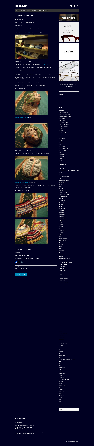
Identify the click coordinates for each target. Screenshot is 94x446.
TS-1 (60, 365)
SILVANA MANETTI (63, 335)
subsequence (61, 339)
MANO (60, 246)
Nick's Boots (61, 272)
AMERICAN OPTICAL (63, 112)
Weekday (61, 381)
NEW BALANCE (62, 270)
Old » (24, 274)
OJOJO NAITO (62, 280)
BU (59, 136)
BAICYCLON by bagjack (64, 124)
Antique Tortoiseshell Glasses (65, 116)
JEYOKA (60, 206)
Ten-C (60, 353)
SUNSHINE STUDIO (63, 343)
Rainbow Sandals (62, 300)
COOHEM (61, 158)
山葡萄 (60, 397)
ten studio (61, 351)
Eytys (60, 178)
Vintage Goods (62, 373)
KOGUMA (61, 226)
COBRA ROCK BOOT (63, 148)
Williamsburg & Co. (63, 385)
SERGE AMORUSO (63, 333)
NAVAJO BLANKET (63, 264)
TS (59, 363)
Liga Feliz (46, 64)
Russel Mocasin (62, 313)
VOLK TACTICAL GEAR (64, 379)
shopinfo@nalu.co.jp (22, 428)
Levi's (60, 236)
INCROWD (61, 198)
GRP (60, 186)
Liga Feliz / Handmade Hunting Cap (22, 182)
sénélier (60, 331)
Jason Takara (61, 202)
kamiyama (61, 220)
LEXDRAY (61, 242)
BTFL (60, 134)
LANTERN (61, 234)
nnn (59, 276)
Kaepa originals (62, 218)
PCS (60, 286)
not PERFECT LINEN (63, 278)
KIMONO (61, 224)
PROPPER (61, 296)
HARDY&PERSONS (63, 190)
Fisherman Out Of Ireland (64, 180)
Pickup (28, 10)
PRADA (60, 292)
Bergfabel (61, 130)
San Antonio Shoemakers (64, 319)
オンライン (28, 32)
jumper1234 (61, 212)
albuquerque (61, 110)
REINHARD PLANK (63, 305)
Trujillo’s (60, 361)
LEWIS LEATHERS (63, 240)
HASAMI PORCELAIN (63, 192)
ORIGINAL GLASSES (63, 282)
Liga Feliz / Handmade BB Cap (21, 117)
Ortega (60, 284)
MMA (60, 252)
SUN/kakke (61, 341)
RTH (60, 311)
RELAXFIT (61, 307)
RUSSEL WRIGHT (62, 315)
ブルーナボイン (62, 395)
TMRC (60, 357)
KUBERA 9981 (62, 230)
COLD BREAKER (62, 150)
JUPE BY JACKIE (62, 216)
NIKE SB (60, 274)
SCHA (60, 323)
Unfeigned (61, 371)
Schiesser (61, 325)
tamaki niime (61, 347)
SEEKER (61, 329)
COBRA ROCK (62, 146)
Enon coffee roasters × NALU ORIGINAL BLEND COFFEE (69, 171)
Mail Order (34, 10)
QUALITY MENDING (63, 298)
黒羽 (60, 401)
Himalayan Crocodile (63, 196)
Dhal (60, 166)
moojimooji (61, 254)
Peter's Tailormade (62, 290)
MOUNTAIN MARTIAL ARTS (64, 258)
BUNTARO (61, 140)
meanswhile (61, 250)
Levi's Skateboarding (63, 238)
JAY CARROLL (62, 204)
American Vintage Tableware (64, 114)
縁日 (60, 399)
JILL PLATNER (62, 208)
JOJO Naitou (61, 210)
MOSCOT (61, 256)
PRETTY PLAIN (62, 294)
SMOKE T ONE (62, 337)
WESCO (60, 383)
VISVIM (60, 375)
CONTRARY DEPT (63, 154)
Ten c (60, 349)
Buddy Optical (62, 138)
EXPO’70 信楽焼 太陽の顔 (64, 176)
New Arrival (23, 10)
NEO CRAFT (61, 268)
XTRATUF (61, 389)
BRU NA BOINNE (62, 132)
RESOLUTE (61, 308)
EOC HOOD (61, 174)
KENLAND (61, 222)
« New (18, 274)
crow (60, 162)
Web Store (45, 10)
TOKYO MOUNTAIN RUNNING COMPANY (67, 359)
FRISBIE (60, 184)
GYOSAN (61, 188)
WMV (60, 387)
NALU (21, 6)
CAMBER (61, 142)
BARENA (61, 128)
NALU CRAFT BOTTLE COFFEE (65, 262)
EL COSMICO (62, 168)
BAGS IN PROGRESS (63, 122)
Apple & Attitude (62, 118)
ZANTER (61, 393)
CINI (60, 144)
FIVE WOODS (62, 182)
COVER (60, 160)
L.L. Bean (61, 232)
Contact (39, 10)
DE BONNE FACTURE (63, 164)
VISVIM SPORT (62, 377)
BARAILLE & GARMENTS (64, 126)
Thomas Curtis (62, 355)
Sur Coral (25, 268)
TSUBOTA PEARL (62, 367)
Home (17, 10)
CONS (60, 152)
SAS (60, 321)
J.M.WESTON (62, 200)
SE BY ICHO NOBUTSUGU (64, 327)
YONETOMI (61, 391)
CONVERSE (61, 156)
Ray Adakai (61, 302)
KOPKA (60, 228)
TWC (60, 369)
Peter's (60, 288)
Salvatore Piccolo (62, 317)
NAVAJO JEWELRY (63, 266)
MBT (60, 248)
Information (61, 97)
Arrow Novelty (62, 120)
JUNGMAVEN (62, 214)
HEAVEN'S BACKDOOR (64, 194)
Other (60, 101)
